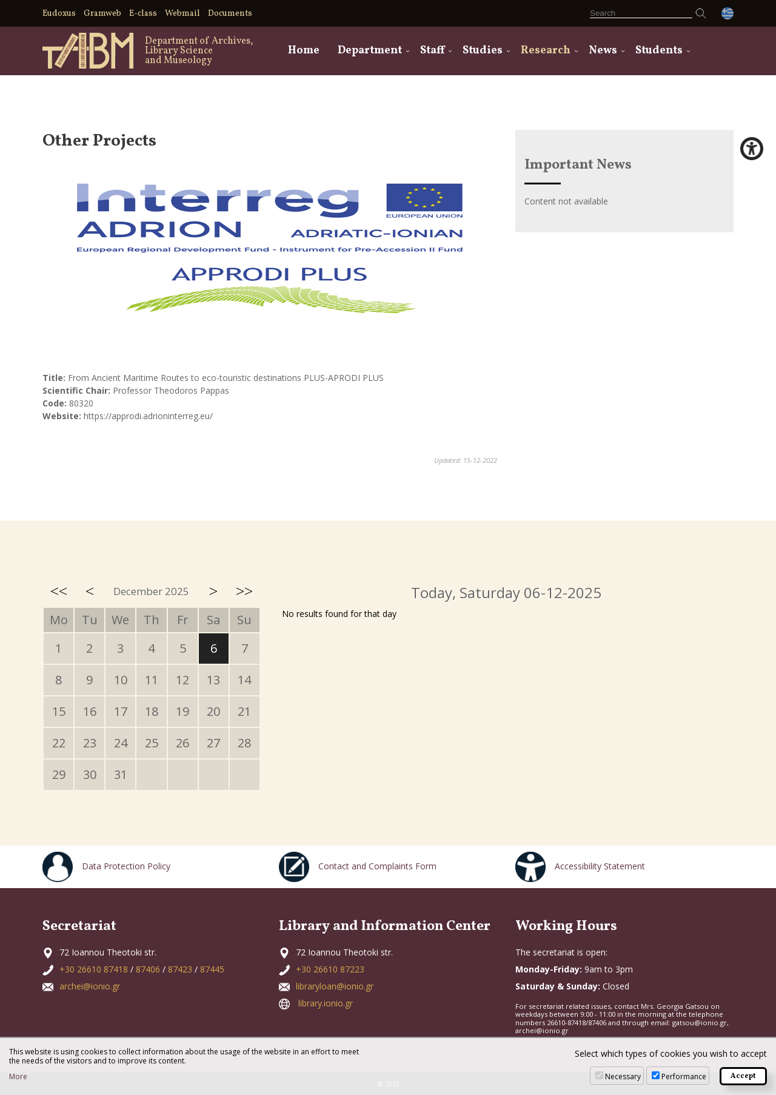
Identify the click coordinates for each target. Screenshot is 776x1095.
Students (659, 50)
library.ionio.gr (325, 1003)
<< (58, 591)
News (603, 50)
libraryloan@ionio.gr (334, 986)
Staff (432, 50)
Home (303, 50)
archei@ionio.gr (89, 986)
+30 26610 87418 (93, 969)
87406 (148, 969)
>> (244, 591)
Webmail (182, 13)
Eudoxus (59, 13)
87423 (180, 969)
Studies (483, 50)
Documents (230, 13)
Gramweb (102, 13)
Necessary (623, 1076)
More (18, 1077)
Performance (683, 1076)
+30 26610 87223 (330, 969)
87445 (212, 969)
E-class (143, 13)
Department (370, 50)
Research (545, 50)
